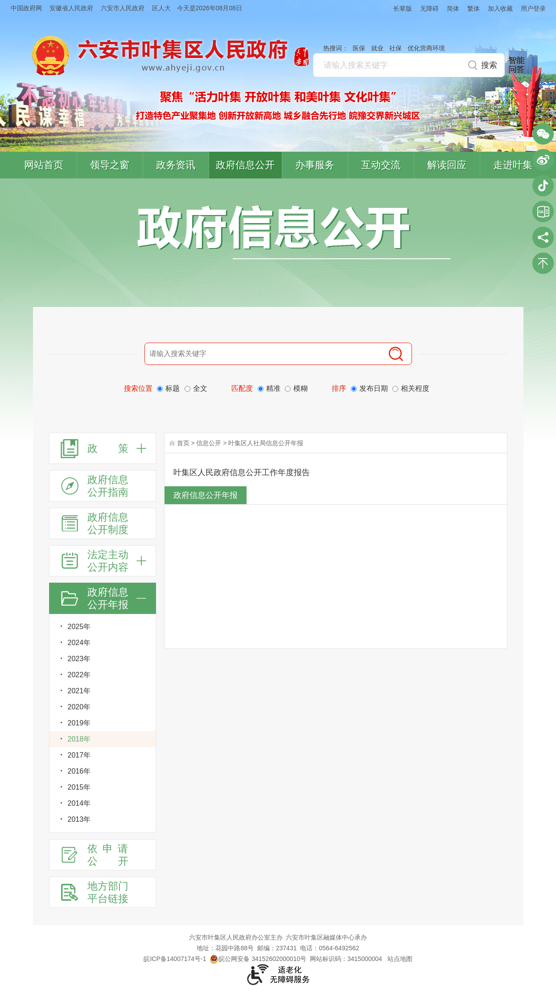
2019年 (79, 723)
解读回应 (446, 164)
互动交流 (380, 164)
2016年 (79, 771)
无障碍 (429, 8)
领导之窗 (109, 164)
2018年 (79, 739)
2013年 (79, 819)
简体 (453, 8)
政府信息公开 (245, 164)
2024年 (79, 642)
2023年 (79, 659)
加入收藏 (500, 8)
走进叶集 (512, 164)
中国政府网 (26, 8)
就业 (377, 48)
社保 (395, 48)
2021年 (79, 691)
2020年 (79, 707)
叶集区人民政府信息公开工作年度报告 (241, 472)
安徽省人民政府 (71, 8)
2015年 (79, 787)
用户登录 (533, 8)
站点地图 (399, 958)
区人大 (161, 8)
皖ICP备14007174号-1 (175, 958)
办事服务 (314, 164)
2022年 (79, 675)
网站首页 (43, 164)
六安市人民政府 (122, 8)
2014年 (79, 803)
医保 (359, 48)
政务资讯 (175, 164)
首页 (183, 443)
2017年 (79, 755)
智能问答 (516, 65)
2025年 (79, 626)
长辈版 (402, 8)
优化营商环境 (426, 48)
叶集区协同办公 (543, 211)
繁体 (473, 8)
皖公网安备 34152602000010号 (258, 958)
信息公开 (208, 443)
